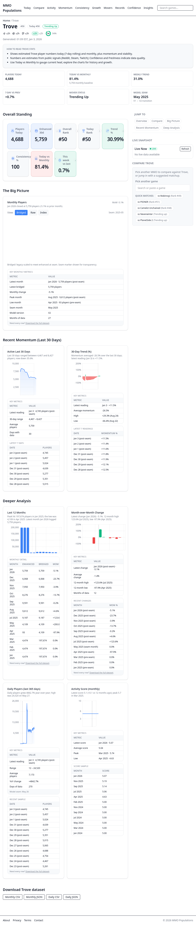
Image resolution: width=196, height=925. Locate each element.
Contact (38, 920)
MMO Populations (12, 8)
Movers (108, 7)
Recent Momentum (147, 127)
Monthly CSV (12, 897)
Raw (33, 212)
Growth (96, 7)
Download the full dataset (37, 323)
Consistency (82, 7)
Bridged (21, 212)
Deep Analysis (171, 127)
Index (43, 212)
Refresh (185, 148)
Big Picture (173, 121)
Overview (141, 121)
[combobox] (175, 8)
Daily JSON (72, 897)
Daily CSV (54, 897)
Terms (27, 920)
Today (27, 7)
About (6, 920)
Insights (148, 7)
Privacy (17, 920)
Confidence (134, 7)
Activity (51, 7)
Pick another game (146, 181)
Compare (38, 7)
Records (120, 7)
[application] (65, 240)
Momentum (65, 7)
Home (6, 20)
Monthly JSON (34, 897)
